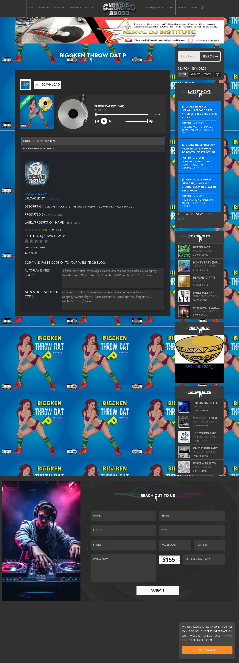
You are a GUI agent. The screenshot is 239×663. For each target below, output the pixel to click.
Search (210, 56)
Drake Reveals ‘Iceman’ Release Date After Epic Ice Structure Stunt (199, 112)
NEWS (194, 7)
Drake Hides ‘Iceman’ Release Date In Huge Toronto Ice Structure (198, 148)
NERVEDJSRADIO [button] (153, 7)
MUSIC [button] (88, 7)
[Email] (192, 516)
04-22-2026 (198, 123)
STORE (170, 7)
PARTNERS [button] (59, 7)
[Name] (123, 516)
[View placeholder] (37, 173)
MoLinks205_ (199, 366)
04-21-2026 (198, 158)
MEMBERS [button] (74, 7)
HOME (32, 7)
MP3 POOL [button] (43, 7)
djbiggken (53, 198)
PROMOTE (182, 7)
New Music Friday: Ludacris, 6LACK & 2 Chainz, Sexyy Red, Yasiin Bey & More (199, 185)
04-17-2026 (198, 196)
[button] (203, 7)
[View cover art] (25, 85)
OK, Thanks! (207, 650)
